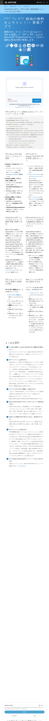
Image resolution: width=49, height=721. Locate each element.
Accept (24, 711)
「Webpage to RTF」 (34, 293)
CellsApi (15, 174)
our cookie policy (23, 708)
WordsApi (8, 174)
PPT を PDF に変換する (15, 295)
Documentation (21, 466)
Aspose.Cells (33, 199)
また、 (31, 197)
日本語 (39, 2)
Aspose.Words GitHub (35, 174)
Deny (35, 715)
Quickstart (12, 352)
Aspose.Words (36, 197)
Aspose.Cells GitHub (36, 176)
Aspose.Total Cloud (10, 270)
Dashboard (32, 166)
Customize (14, 715)
